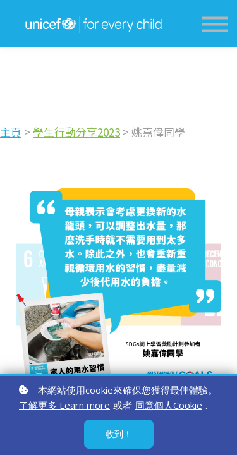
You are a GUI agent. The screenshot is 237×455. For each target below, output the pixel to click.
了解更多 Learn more (64, 405)
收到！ (119, 434)
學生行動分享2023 (55, 132)
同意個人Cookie (168, 405)
